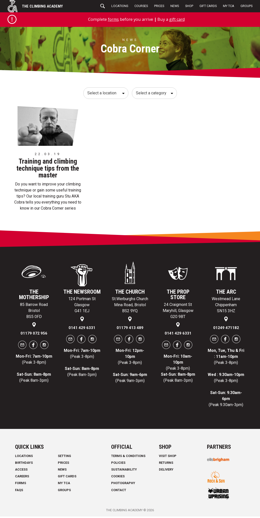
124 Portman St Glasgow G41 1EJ (82, 306)
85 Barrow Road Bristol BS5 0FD (34, 312)
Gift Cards (208, 6)
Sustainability (124, 471)
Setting (64, 457)
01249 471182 (226, 329)
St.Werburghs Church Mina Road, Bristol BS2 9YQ (130, 306)
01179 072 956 (34, 335)
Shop (189, 6)
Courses (141, 6)
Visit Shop (167, 457)
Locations (119, 6)
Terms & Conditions (128, 457)
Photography (123, 485)
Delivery (166, 471)
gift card (177, 19)
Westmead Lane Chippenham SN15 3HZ (226, 306)
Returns (166, 464)
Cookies (118, 478)
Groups (246, 6)
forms (113, 19)
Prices (159, 6)
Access (21, 471)
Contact (118, 491)
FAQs (19, 491)
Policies (118, 464)
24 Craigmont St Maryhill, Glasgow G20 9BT (178, 312)
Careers (22, 478)
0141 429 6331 (82, 329)
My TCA (228, 6)
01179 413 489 (130, 329)
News (174, 6)
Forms (20, 485)
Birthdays (24, 464)
